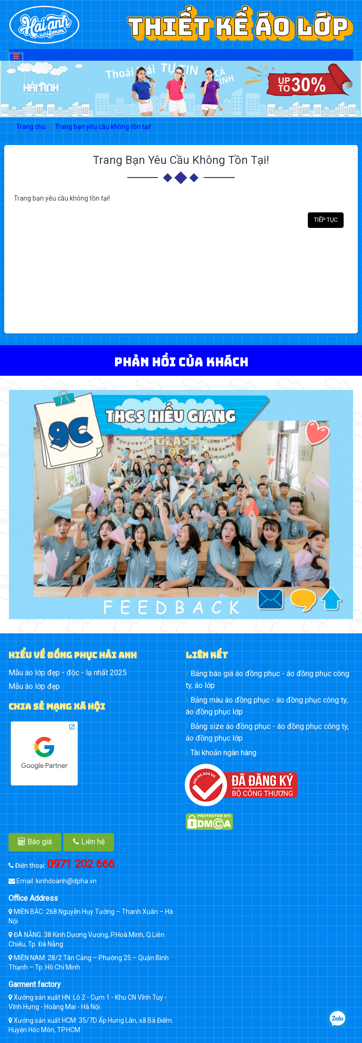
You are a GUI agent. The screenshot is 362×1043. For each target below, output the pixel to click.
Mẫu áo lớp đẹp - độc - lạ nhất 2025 (67, 672)
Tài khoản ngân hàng (221, 752)
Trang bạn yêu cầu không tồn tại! (103, 126)
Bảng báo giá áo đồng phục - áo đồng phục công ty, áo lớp (267, 679)
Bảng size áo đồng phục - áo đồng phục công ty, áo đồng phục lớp (267, 732)
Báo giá (35, 841)
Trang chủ (31, 126)
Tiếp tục (325, 219)
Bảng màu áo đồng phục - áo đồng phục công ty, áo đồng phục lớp (267, 705)
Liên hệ (89, 841)
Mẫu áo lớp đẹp (34, 686)
